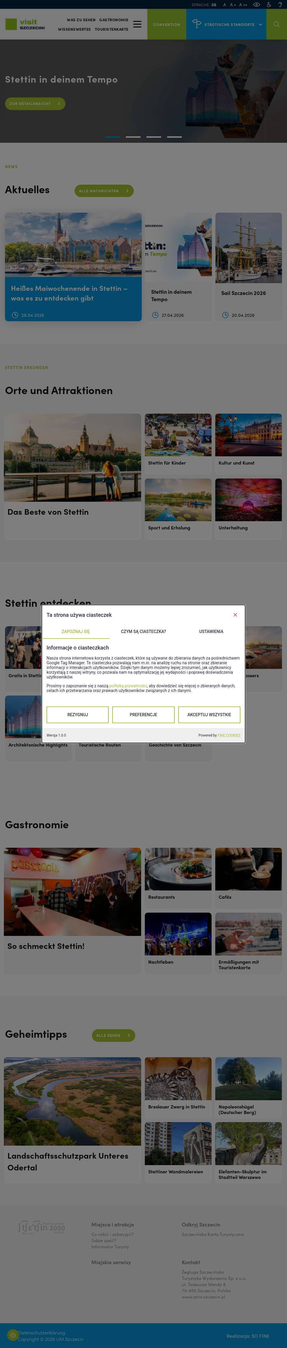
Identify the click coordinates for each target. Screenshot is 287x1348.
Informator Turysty (110, 1246)
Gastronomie (113, 19)
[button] (112, 137)
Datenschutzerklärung (41, 1332)
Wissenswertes (74, 29)
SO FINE (260, 1335)
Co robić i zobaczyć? (112, 1234)
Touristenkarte (111, 29)
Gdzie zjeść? (103, 1240)
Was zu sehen (81, 19)
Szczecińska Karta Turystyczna (213, 1234)
